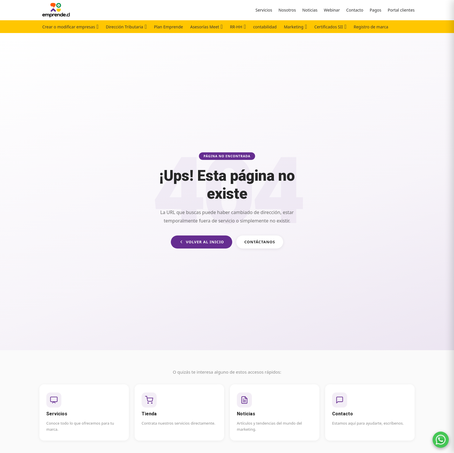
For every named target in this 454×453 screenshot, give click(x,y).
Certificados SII (328, 27)
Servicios (263, 10)
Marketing (293, 27)
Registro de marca (371, 27)
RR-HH (236, 27)
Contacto (354, 10)
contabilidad (265, 27)
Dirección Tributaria (124, 27)
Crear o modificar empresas (68, 27)
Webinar (332, 10)
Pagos (375, 10)
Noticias (310, 10)
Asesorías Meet (204, 27)
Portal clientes (401, 10)
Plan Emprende (168, 27)
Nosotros (287, 10)
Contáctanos (259, 241)
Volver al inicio (201, 241)
